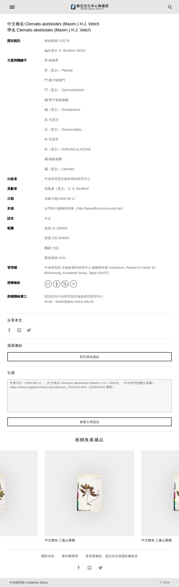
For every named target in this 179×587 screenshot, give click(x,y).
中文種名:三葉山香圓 (60, 540)
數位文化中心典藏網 (89, 7)
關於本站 (47, 556)
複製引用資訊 (89, 422)
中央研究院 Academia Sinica (29, 582)
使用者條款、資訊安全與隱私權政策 (112, 556)
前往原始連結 (89, 357)
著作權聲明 (70, 556)
